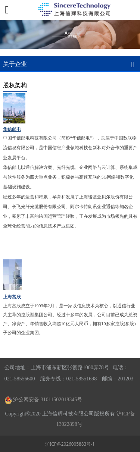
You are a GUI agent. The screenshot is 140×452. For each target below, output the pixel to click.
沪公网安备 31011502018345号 (47, 399)
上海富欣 (12, 296)
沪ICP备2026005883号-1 (70, 444)
